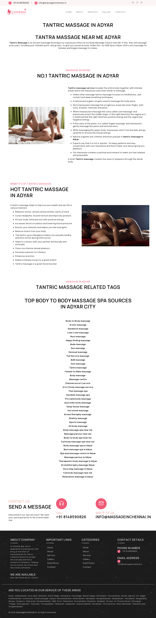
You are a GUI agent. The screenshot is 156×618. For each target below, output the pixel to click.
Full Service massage (78, 356)
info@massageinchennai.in (52, 2)
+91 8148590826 (21, 2)
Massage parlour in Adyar (78, 457)
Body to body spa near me (78, 437)
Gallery (106, 12)
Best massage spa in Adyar (78, 449)
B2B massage (78, 360)
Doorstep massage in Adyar (78, 469)
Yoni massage (78, 363)
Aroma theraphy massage (78, 414)
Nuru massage (78, 336)
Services (93, 12)
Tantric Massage (18, 42)
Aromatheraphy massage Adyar (78, 465)
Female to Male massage (78, 371)
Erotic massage (78, 324)
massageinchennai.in (26, 612)
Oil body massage (78, 426)
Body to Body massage (78, 321)
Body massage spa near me (78, 430)
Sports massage (78, 422)
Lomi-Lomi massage (78, 332)
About (79, 12)
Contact (120, 12)
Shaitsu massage (78, 418)
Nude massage (78, 344)
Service (51, 555)
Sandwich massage (78, 328)
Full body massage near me (78, 472)
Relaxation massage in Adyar (78, 476)
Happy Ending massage (78, 340)
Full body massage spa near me (78, 441)
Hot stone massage (78, 410)
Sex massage (78, 348)
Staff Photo (53, 563)
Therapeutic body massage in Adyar (78, 461)
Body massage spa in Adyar (78, 445)
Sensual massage (78, 352)
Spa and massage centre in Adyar (78, 453)
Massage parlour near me (78, 434)
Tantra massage (78, 367)
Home (69, 12)
